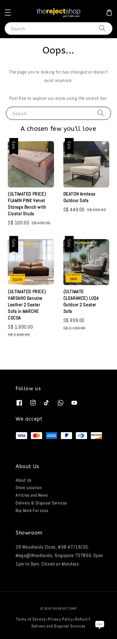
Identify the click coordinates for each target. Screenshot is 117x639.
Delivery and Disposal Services (58, 626)
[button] (8, 12)
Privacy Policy (60, 619)
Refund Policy (87, 619)
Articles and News (32, 495)
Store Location (28, 487)
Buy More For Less (32, 510)
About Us (24, 480)
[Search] (102, 28)
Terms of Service (31, 619)
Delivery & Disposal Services (41, 503)
